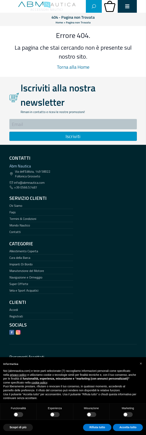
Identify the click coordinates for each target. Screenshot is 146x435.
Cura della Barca (19, 257)
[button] (141, 363)
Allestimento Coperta (23, 251)
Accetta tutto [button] (127, 427)
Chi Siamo (15, 205)
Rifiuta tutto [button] (97, 427)
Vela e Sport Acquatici (23, 290)
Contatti (15, 231)
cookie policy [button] (39, 382)
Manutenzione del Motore (26, 270)
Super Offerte (18, 283)
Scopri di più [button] (18, 427)
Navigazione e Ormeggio (25, 277)
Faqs (12, 212)
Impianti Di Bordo (21, 264)
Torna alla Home (73, 67)
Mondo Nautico (19, 225)
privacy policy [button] (18, 374)
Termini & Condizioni (22, 218)
